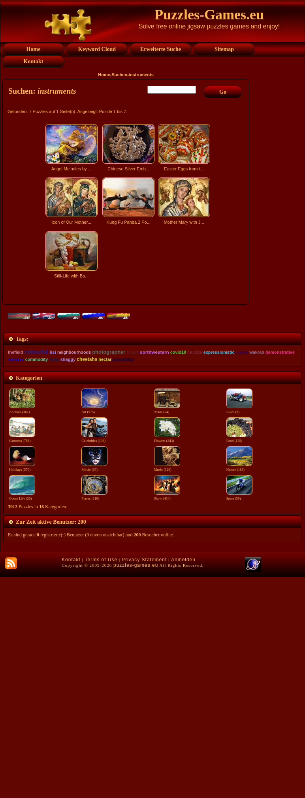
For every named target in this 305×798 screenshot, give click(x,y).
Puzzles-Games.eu (209, 15)
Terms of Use (101, 781)
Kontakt (71, 781)
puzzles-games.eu (135, 786)
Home (104, 74)
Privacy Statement (144, 781)
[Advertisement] (127, 350)
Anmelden (183, 781)
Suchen (119, 74)
